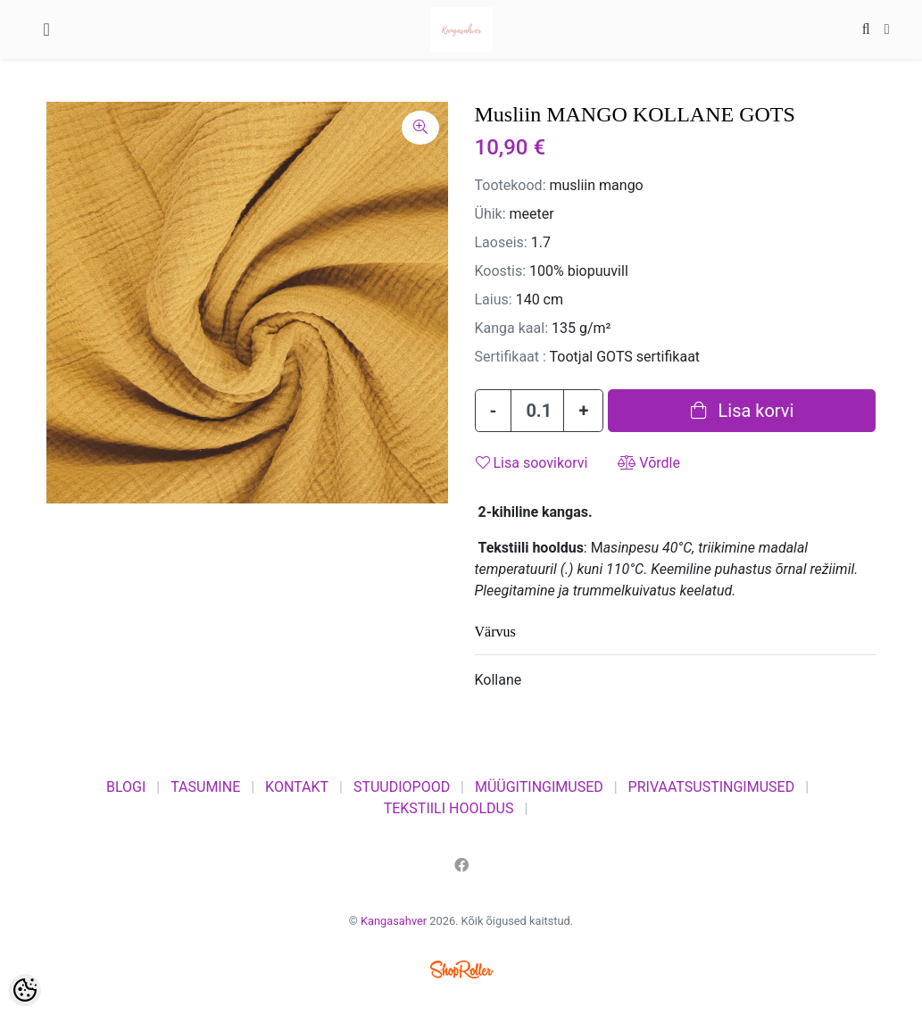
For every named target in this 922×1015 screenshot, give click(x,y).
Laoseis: (501, 242)
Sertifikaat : (510, 356)
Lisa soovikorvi (532, 462)
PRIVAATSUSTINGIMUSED (711, 786)
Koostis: (501, 270)
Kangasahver (394, 921)
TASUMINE (205, 786)
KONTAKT (296, 786)
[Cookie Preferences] (25, 990)
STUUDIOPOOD (401, 786)
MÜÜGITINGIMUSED (539, 786)
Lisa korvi (742, 410)
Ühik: (490, 213)
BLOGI (125, 786)
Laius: (493, 299)
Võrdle (649, 462)
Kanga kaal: (512, 328)
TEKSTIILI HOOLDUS (449, 808)
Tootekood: (510, 185)
